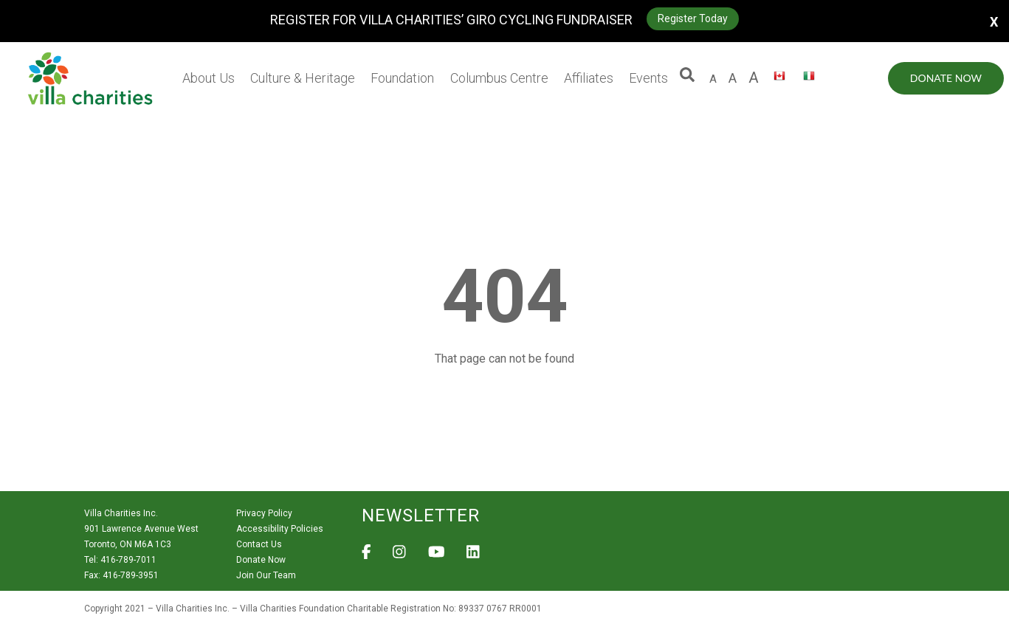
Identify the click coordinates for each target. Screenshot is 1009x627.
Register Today (693, 18)
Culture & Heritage (302, 78)
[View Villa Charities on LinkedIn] (473, 556)
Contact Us (259, 544)
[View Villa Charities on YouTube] (436, 556)
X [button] (994, 21)
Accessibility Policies (279, 529)
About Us (208, 78)
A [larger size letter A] (753, 77)
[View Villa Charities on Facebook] (366, 556)
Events (648, 78)
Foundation (402, 78)
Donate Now (946, 78)
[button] (687, 78)
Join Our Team (266, 575)
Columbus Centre (499, 78)
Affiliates (588, 78)
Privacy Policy (264, 513)
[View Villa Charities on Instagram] (399, 556)
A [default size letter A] (713, 79)
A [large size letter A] (733, 78)
